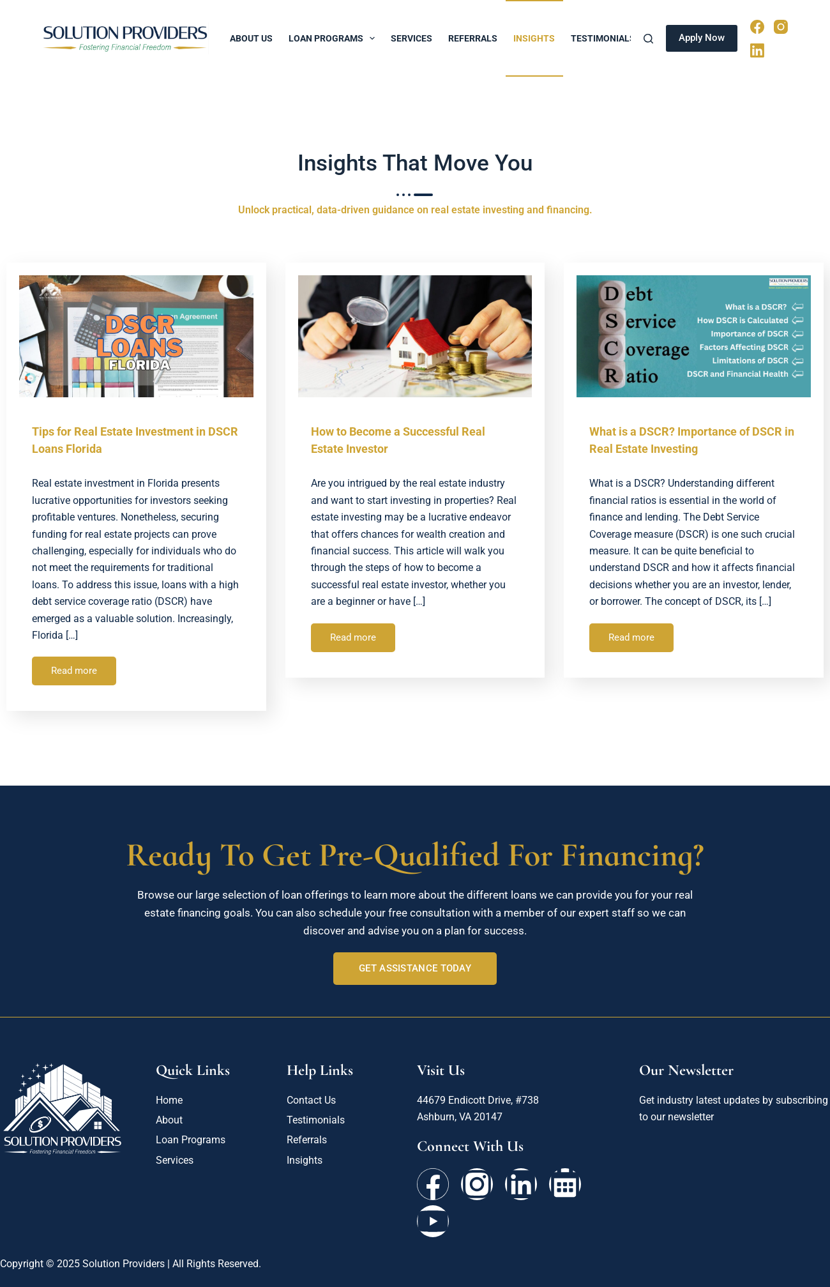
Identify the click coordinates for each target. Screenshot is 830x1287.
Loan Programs (335, 38)
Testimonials (603, 38)
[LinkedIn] (757, 50)
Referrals (472, 38)
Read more (74, 670)
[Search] (648, 38)
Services (411, 38)
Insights (534, 38)
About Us (251, 38)
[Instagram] (781, 27)
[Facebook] (757, 27)
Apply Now (702, 37)
